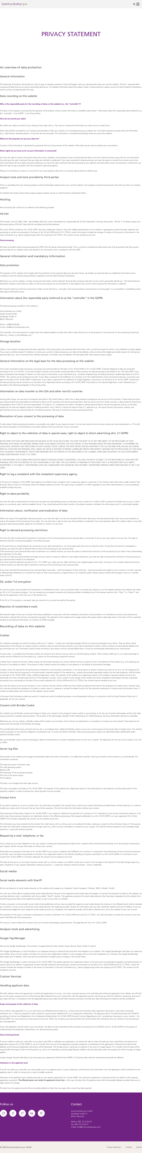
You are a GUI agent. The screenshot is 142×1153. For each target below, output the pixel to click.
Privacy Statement (114, 1147)
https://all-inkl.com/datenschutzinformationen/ (41, 224)
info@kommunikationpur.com (88, 1127)
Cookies (128, 1147)
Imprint (139, 1147)
